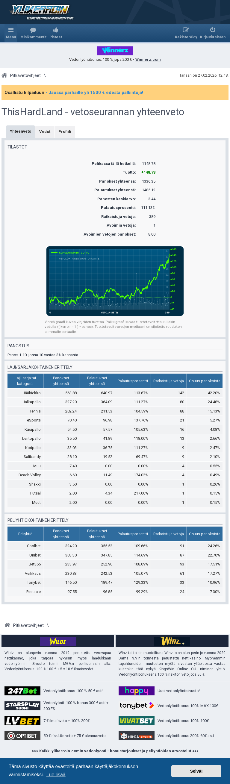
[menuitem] (33, 33)
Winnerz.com (148, 59)
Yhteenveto (20, 131)
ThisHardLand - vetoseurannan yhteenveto (92, 112)
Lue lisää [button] (56, 774)
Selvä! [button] (196, 771)
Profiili (64, 131)
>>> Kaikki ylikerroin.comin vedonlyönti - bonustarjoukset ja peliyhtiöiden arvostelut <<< (115, 751)
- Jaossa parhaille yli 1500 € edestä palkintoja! (94, 92)
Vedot (44, 131)
